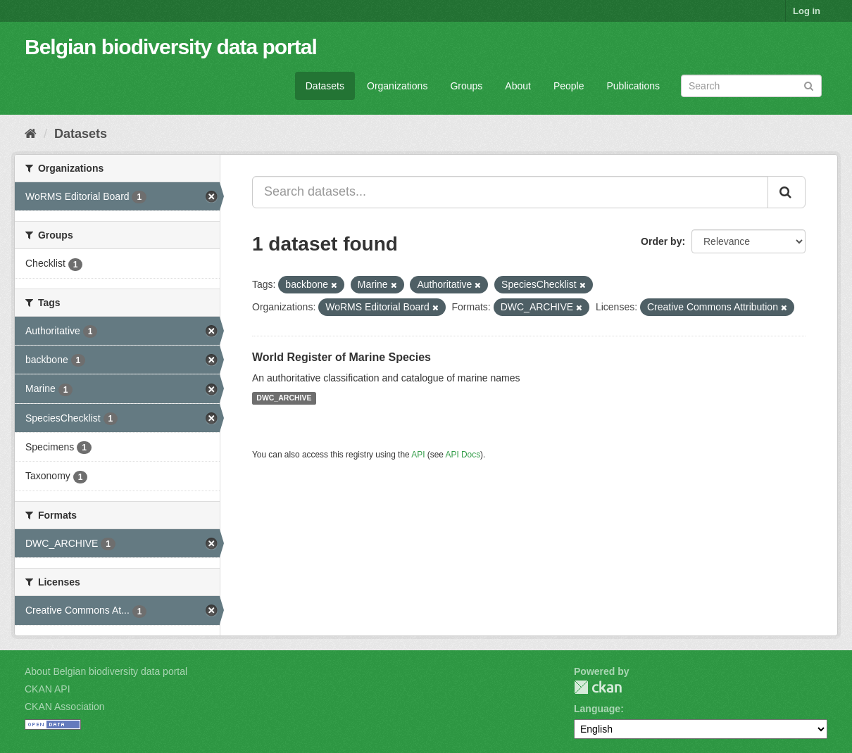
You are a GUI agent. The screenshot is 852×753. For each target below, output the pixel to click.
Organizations (397, 85)
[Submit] (809, 85)
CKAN (598, 687)
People (568, 85)
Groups (466, 85)
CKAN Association (65, 706)
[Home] (31, 134)
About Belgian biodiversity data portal (106, 671)
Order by (661, 241)
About (518, 85)
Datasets (325, 85)
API (418, 455)
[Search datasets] (751, 86)
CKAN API (47, 689)
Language (597, 708)
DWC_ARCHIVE (283, 398)
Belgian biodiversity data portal (171, 46)
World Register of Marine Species (341, 357)
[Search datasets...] (510, 192)
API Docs (463, 455)
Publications (633, 85)
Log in (806, 11)
